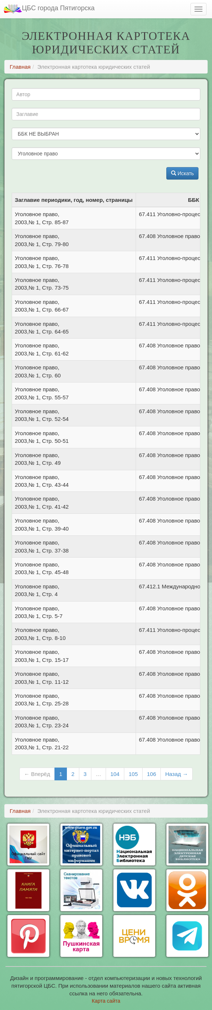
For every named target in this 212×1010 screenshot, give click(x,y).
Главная (20, 67)
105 (133, 774)
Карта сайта (106, 1001)
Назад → (176, 774)
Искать (182, 173)
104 (115, 774)
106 (151, 774)
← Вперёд (37, 774)
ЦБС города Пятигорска (49, 9)
